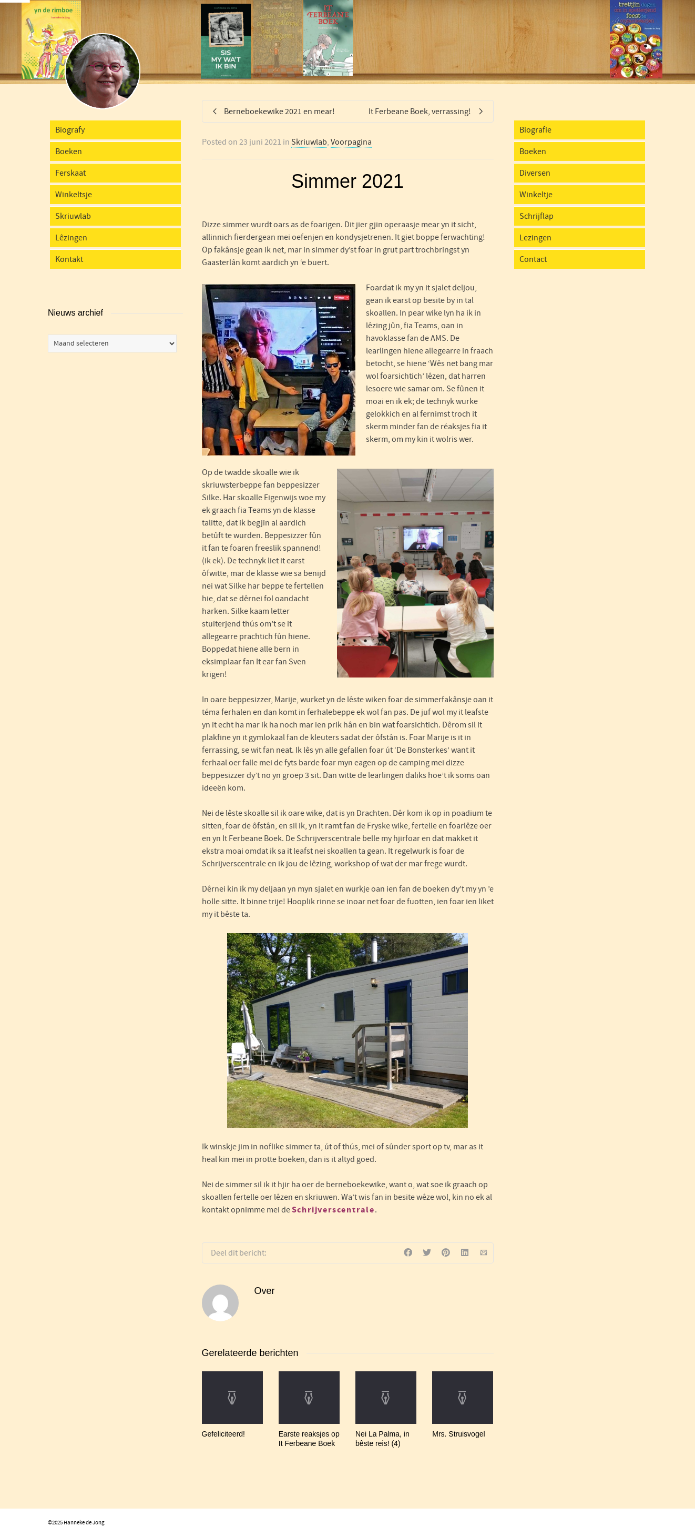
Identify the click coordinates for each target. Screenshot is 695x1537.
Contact (533, 259)
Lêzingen (71, 237)
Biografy (70, 130)
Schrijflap (536, 216)
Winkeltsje (73, 194)
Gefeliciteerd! (223, 1434)
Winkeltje (536, 194)
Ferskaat (70, 173)
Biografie (535, 130)
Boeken (68, 151)
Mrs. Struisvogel (458, 1434)
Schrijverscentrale (333, 1210)
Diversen (534, 173)
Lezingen (535, 237)
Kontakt (69, 259)
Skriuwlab (309, 142)
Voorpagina (351, 142)
